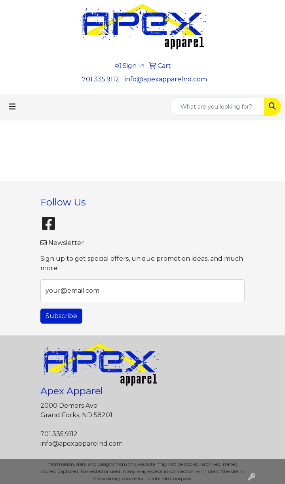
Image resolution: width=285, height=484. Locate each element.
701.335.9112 (100, 79)
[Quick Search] (217, 107)
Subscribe (61, 316)
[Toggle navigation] (12, 106)
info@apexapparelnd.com (166, 79)
